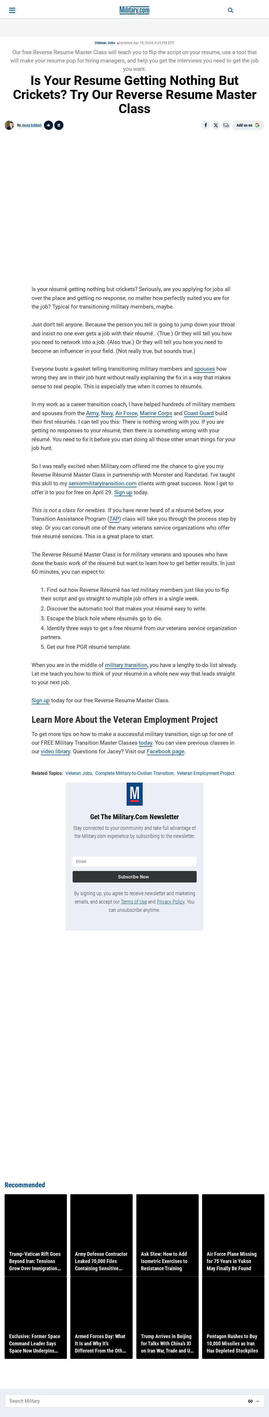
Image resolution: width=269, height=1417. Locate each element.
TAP (114, 517)
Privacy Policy (171, 899)
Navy (107, 411)
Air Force (126, 411)
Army (92, 411)
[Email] (226, 125)
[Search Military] (124, 1401)
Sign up (123, 491)
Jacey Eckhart (32, 125)
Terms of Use (134, 899)
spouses (204, 367)
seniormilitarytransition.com (103, 482)
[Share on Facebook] (205, 125)
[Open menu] (12, 10)
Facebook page (165, 750)
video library (55, 750)
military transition (126, 663)
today (145, 741)
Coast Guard (199, 411)
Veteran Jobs (105, 43)
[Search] (226, 10)
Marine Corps (156, 411)
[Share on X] (215, 125)
